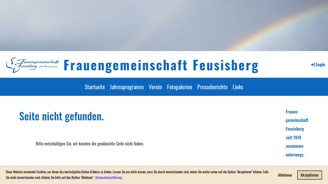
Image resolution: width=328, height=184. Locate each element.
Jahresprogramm (127, 87)
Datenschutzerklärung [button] (108, 177)
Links (238, 87)
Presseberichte (212, 87)
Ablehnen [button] (285, 175)
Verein (155, 87)
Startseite (95, 87)
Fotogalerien (179, 87)
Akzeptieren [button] (310, 175)
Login (317, 64)
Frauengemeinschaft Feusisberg (161, 64)
